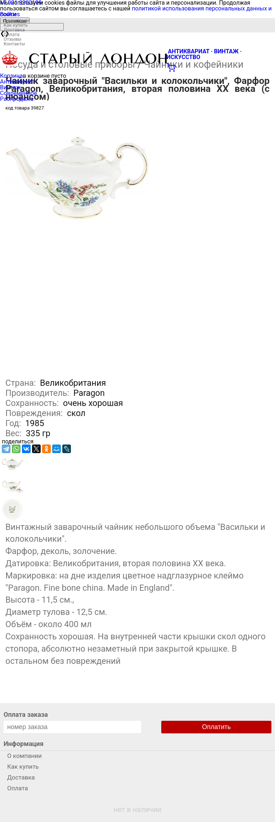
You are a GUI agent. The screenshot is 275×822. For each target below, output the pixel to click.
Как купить (16, 25)
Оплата (11, 34)
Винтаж (10, 87)
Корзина (11, 75)
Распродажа (16, 98)
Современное (18, 93)
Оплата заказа (26, 714)
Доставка (14, 29)
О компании (17, 20)
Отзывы (12, 39)
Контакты (14, 43)
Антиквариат (17, 81)
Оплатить (216, 727)
